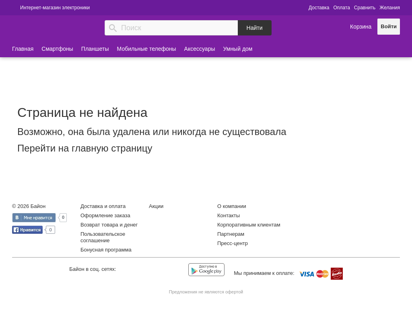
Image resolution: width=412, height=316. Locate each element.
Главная (22, 49)
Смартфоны (57, 49)
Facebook (143, 270)
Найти (255, 28)
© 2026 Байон (28, 206)
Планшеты (95, 49)
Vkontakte (127, 270)
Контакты (228, 215)
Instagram (160, 270)
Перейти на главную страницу (84, 148)
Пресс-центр (232, 243)
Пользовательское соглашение (102, 237)
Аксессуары (199, 49)
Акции (156, 206)
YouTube (176, 270)
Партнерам (230, 234)
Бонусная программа (106, 250)
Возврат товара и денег (109, 225)
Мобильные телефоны (146, 49)
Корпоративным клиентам (248, 225)
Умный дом (238, 49)
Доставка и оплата (103, 206)
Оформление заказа (105, 215)
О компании (231, 206)
